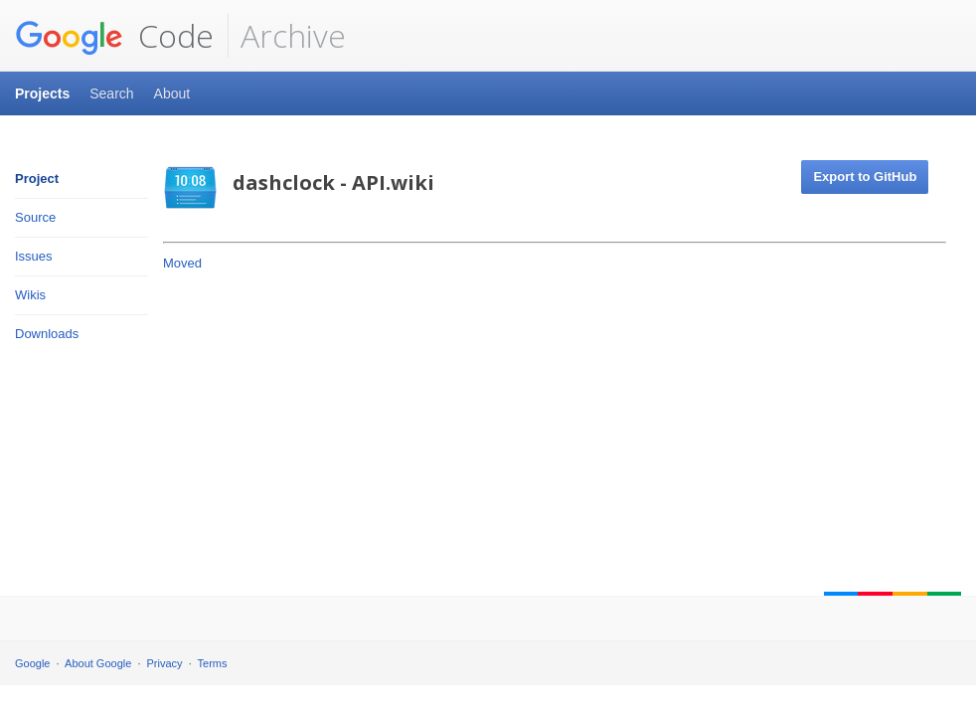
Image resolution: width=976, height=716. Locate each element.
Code (114, 36)
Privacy (165, 663)
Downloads (47, 333)
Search (111, 93)
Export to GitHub (864, 176)
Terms (213, 663)
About (172, 93)
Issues (34, 256)
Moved (182, 263)
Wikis (30, 294)
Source (35, 217)
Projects (42, 93)
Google (32, 663)
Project (37, 178)
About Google (98, 663)
